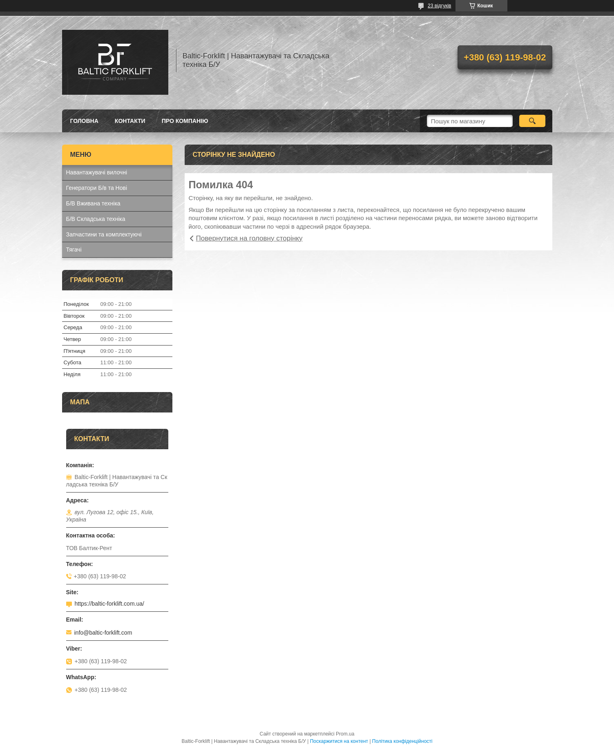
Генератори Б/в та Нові (96, 188)
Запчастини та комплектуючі (104, 234)
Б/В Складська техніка (95, 219)
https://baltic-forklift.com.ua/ (109, 603)
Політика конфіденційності (402, 741)
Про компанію (185, 121)
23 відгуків (439, 6)
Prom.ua (345, 734)
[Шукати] (532, 121)
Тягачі (74, 249)
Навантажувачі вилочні (96, 172)
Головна (84, 121)
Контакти (130, 121)
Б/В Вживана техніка (93, 203)
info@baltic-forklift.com (103, 632)
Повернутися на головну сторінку (249, 238)
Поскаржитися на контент (339, 741)
